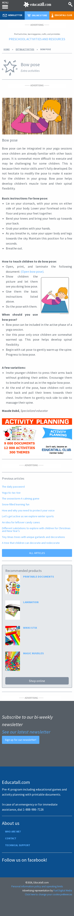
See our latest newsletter (26, 732)
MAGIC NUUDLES (33, 653)
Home (7, 49)
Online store (37, 15)
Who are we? (13, 831)
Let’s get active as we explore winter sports (28, 516)
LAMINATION (31, 602)
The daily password (13, 486)
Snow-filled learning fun (15, 504)
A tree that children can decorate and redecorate (31, 543)
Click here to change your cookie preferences (48, 894)
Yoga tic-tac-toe (11, 492)
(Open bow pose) (32, 271)
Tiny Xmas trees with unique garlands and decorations (34, 537)
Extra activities (25, 49)
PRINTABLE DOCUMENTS (38, 576)
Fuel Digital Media (62, 890)
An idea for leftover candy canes (21, 522)
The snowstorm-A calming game (20, 498)
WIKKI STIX (30, 627)
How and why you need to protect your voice (28, 510)
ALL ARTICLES (37, 553)
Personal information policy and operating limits (37, 886)
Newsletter (12, 15)
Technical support (17, 845)
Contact (10, 838)
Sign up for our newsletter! (20, 740)
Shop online (37, 681)
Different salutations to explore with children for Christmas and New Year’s (36, 529)
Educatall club (61, 15)
